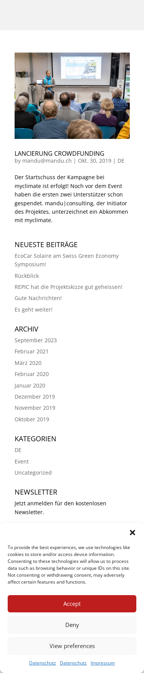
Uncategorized (33, 472)
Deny (72, 624)
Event (22, 461)
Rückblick (27, 275)
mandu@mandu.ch (47, 160)
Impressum (103, 663)
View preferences (72, 646)
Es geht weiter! (34, 309)
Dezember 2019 (35, 396)
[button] (132, 532)
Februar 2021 (32, 351)
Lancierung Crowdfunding (59, 153)
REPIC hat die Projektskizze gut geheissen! (68, 286)
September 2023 (36, 340)
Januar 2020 (30, 385)
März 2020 (28, 362)
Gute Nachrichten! (38, 298)
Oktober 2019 (32, 419)
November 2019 (35, 407)
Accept (72, 603)
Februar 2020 (32, 374)
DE (121, 160)
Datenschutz (42, 663)
